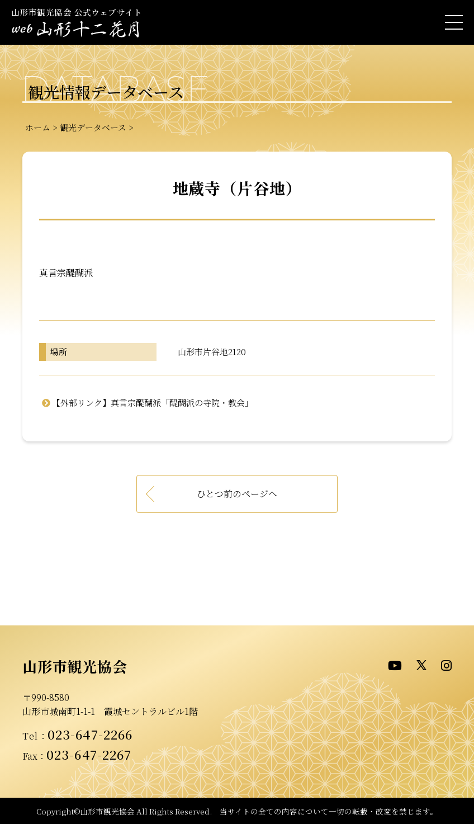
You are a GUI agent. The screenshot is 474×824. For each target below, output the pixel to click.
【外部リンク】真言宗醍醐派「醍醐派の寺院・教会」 (152, 402)
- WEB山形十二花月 (75, 30)
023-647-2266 (90, 734)
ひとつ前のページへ (237, 493)
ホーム (37, 127)
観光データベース (93, 127)
